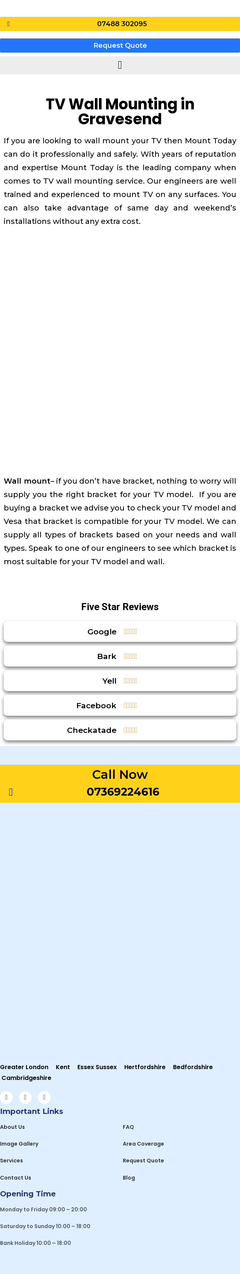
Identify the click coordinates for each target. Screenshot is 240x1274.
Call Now (120, 774)
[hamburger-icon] (120, 65)
